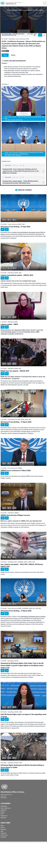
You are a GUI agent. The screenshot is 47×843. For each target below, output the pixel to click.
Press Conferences (6, 808)
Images (3, 812)
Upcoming (3, 829)
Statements (3, 810)
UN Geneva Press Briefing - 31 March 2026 (16, 422)
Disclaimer (3, 837)
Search (2, 827)
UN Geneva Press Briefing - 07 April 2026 (15, 227)
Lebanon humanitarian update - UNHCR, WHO (17, 275)
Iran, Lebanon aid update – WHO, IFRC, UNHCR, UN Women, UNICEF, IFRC (22, 565)
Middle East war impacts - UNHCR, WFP (15, 371)
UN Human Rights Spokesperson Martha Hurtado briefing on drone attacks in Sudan (22, 766)
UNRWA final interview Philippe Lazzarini (15, 515)
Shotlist (13, 55)
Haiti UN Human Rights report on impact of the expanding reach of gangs (23, 715)
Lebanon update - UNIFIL (9, 324)
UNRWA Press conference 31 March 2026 (16, 470)
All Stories (3, 817)
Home (2, 825)
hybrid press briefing (16, 234)
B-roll (2, 813)
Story (5, 55)
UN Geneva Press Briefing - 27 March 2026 (16, 611)
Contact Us (3, 833)
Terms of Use (4, 835)
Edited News (4, 806)
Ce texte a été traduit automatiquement (14, 60)
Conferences (4, 815)
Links (2, 831)
